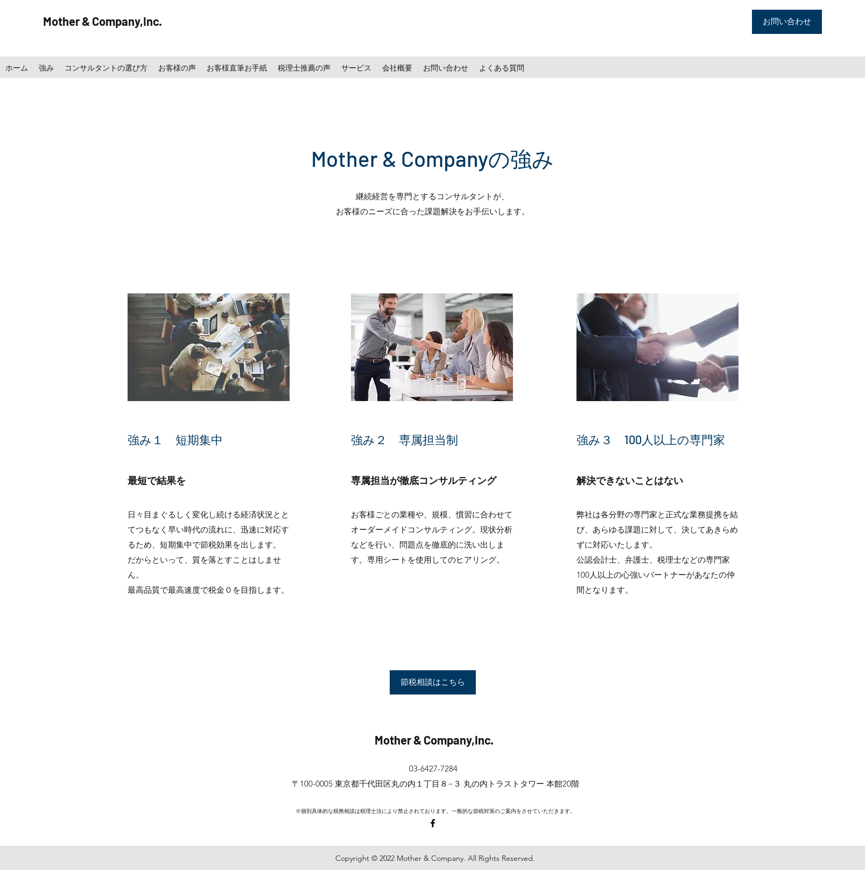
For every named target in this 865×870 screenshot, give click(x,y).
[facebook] (432, 823)
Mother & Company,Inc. (102, 21)
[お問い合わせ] (787, 22)
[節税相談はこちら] (433, 682)
